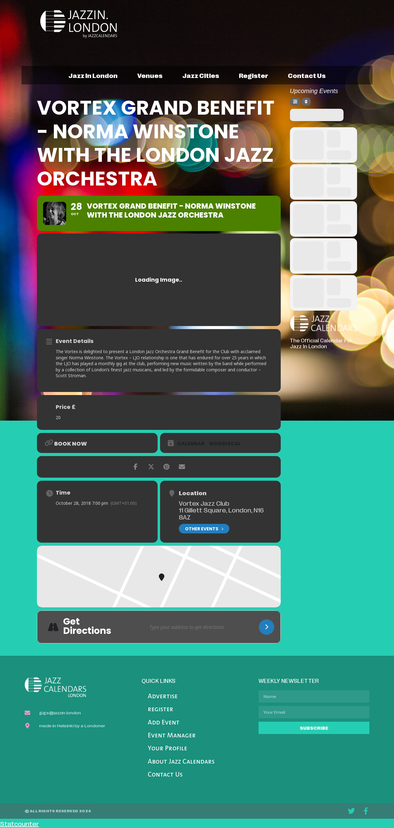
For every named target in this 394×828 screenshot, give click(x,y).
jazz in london (93, 75)
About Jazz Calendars (181, 761)
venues (150, 75)
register (253, 75)
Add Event (163, 722)
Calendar (191, 444)
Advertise (163, 696)
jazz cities (200, 75)
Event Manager (172, 735)
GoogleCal (225, 444)
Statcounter (19, 823)
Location (193, 493)
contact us (307, 75)
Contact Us (165, 774)
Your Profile (167, 748)
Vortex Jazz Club (204, 503)
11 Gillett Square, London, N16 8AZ (221, 513)
